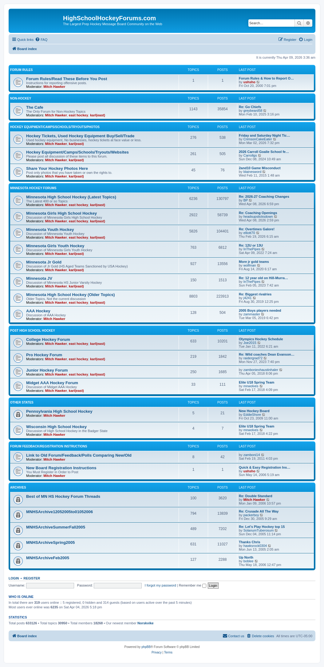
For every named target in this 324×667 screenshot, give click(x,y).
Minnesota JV (39, 278)
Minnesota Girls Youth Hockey (55, 246)
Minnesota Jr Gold (43, 262)
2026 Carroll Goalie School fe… (264, 152)
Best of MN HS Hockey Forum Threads (63, 496)
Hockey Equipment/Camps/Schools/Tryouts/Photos (55, 127)
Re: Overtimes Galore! (257, 229)
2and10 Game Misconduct (260, 168)
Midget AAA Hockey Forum (52, 382)
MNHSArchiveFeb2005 (47, 558)
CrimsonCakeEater (257, 139)
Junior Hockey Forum (47, 370)
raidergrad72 (253, 358)
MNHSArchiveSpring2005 (50, 542)
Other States (22, 402)
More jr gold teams (254, 261)
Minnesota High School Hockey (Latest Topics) (71, 197)
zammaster (251, 314)
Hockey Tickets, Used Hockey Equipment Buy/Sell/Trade (80, 136)
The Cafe (34, 107)
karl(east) (97, 115)
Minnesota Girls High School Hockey (61, 213)
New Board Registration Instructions (61, 468)
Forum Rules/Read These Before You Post (66, 78)
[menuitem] (41, 39)
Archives (18, 487)
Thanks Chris (249, 542)
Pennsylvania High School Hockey (59, 411)
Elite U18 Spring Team (256, 382)
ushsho (249, 82)
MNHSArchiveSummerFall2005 (55, 527)
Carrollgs (250, 155)
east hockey (78, 115)
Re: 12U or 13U (251, 245)
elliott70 (249, 233)
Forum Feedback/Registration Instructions (48, 446)
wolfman (249, 265)
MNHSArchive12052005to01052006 (59, 511)
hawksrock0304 (255, 546)
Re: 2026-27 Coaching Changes (264, 196)
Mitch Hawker (54, 86)
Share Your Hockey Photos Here (57, 168)
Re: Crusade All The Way (259, 511)
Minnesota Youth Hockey (50, 229)
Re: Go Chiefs (250, 107)
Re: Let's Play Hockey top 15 (262, 527)
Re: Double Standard (255, 496)
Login (14, 578)
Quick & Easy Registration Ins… (264, 467)
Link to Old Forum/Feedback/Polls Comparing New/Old (79, 455)
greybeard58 (253, 110)
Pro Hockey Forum (44, 355)
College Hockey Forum (48, 339)
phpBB (146, 647)
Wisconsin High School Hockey (56, 426)
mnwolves (251, 386)
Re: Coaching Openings (258, 213)
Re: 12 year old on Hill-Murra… (263, 278)
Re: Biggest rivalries (255, 294)
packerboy (251, 515)
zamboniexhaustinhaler (260, 370)
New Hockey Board (254, 411)
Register (32, 578)
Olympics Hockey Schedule (261, 339)
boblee (248, 561)
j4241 (247, 298)
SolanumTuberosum (258, 530)
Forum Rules (21, 70)
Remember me (192, 585)
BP (245, 200)
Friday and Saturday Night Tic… (264, 135)
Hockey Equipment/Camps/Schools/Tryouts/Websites (77, 152)
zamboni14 (251, 455)
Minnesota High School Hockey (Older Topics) (70, 294)
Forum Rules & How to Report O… (266, 78)
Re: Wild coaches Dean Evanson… (266, 354)
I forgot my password (160, 585)
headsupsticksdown (258, 216)
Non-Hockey (20, 98)
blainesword (252, 172)
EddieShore (252, 414)
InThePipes (252, 249)
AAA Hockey (38, 311)
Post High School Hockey (32, 330)
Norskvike (145, 623)
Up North (246, 557)
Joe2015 (249, 343)
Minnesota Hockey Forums (33, 188)
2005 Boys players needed (260, 310)
